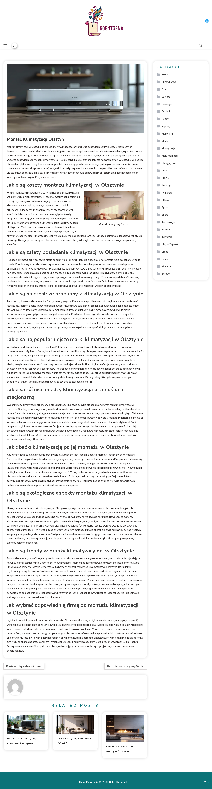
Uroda (165, 251)
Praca (165, 170)
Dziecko (166, 96)
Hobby (165, 119)
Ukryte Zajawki (170, 244)
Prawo (165, 178)
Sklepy (165, 200)
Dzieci (165, 89)
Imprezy (166, 126)
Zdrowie (166, 273)
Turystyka (167, 237)
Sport (165, 207)
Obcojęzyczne (169, 163)
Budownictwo (169, 82)
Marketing (167, 133)
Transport (167, 229)
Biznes (165, 74)
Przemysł (167, 185)
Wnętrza (166, 266)
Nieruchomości (170, 155)
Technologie (168, 222)
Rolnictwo (167, 192)
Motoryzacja (168, 148)
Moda (165, 141)
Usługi (165, 259)
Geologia (166, 111)
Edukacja (167, 104)
